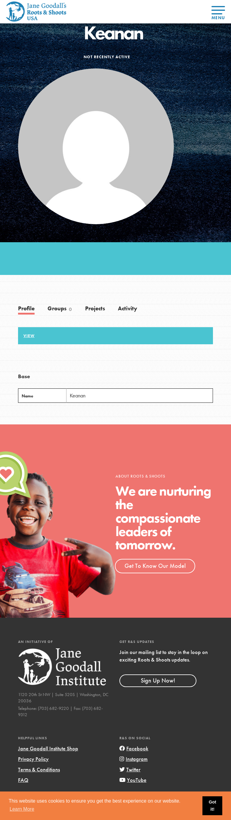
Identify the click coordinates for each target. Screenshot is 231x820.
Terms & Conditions (39, 769)
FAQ (23, 779)
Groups (60, 308)
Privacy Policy (33, 758)
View (29, 335)
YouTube (132, 779)
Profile (26, 308)
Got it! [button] (212, 806)
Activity (127, 308)
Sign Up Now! (158, 680)
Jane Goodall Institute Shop (48, 748)
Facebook (133, 748)
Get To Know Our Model (155, 566)
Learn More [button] (22, 809)
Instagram (133, 758)
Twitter (129, 769)
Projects (95, 308)
